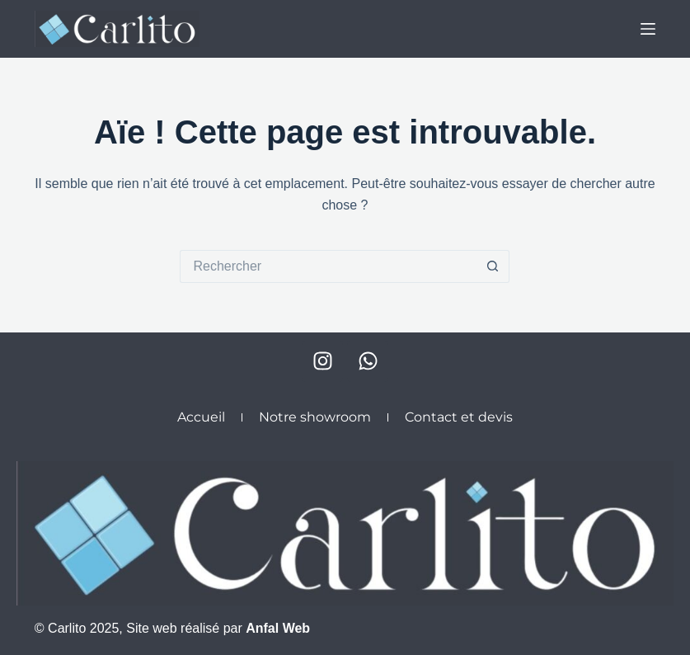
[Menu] (648, 28)
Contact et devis (459, 417)
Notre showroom (315, 417)
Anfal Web (278, 628)
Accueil (201, 417)
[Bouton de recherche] (492, 266)
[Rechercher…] (328, 266)
